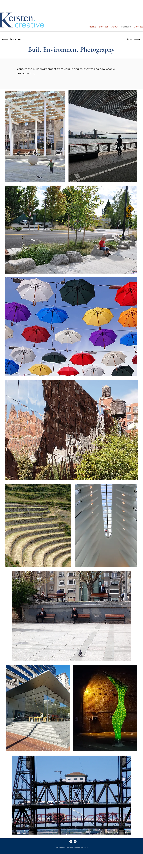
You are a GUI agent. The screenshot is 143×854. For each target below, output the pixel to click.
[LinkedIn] (70, 841)
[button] (14, 39)
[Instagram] (75, 841)
